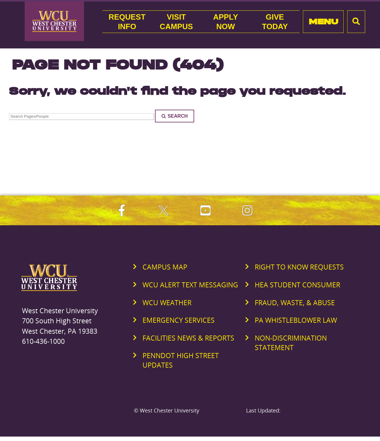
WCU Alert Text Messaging (190, 284)
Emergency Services (178, 320)
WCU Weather (166, 302)
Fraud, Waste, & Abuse (295, 302)
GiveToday (275, 22)
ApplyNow (225, 22)
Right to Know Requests (299, 267)
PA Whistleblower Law (296, 320)
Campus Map (164, 267)
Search (175, 116)
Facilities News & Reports (188, 338)
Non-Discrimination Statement (291, 342)
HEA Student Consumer (297, 284)
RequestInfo (127, 22)
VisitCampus (176, 22)
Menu (323, 21)
